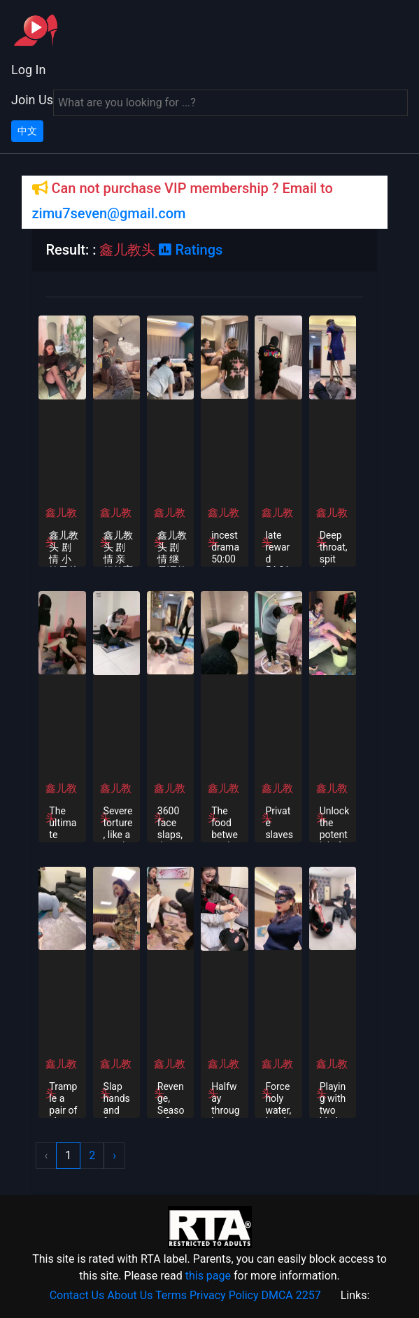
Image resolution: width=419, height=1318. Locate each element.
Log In (28, 69)
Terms (171, 1295)
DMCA (276, 1295)
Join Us (32, 99)
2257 (308, 1295)
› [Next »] (114, 1155)
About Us (129, 1295)
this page (208, 1275)
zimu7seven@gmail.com (109, 213)
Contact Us (77, 1295)
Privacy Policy (224, 1295)
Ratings (190, 249)
